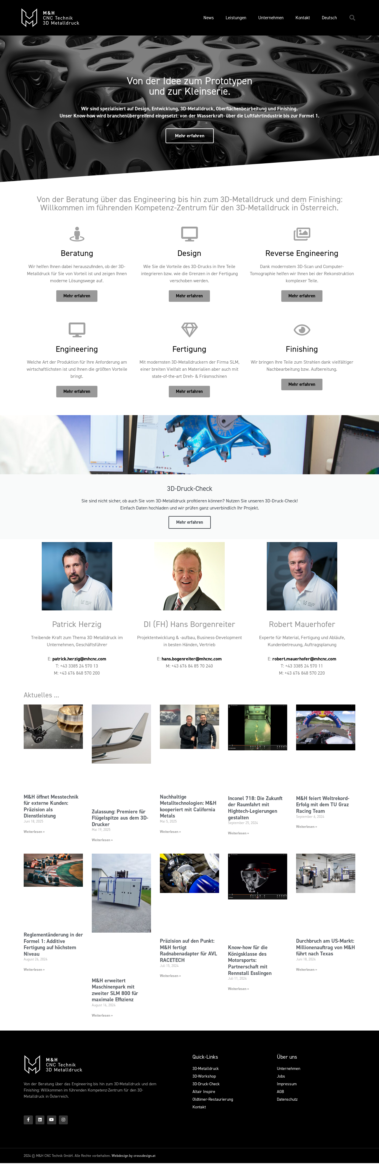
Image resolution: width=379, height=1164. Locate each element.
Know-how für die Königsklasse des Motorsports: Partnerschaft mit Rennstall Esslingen (250, 960)
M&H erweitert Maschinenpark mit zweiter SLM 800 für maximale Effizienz (115, 990)
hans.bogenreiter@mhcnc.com (192, 659)
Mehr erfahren (189, 522)
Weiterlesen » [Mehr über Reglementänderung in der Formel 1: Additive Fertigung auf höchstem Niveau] (34, 969)
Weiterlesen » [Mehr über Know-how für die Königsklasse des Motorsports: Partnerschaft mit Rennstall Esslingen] (238, 988)
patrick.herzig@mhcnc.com (79, 659)
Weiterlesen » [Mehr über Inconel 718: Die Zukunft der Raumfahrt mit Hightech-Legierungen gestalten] (238, 833)
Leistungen (236, 18)
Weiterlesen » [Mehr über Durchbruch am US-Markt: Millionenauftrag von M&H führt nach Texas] (306, 969)
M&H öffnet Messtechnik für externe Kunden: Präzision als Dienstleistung (51, 806)
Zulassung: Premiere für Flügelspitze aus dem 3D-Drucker (120, 818)
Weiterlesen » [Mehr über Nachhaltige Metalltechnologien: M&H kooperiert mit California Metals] (170, 831)
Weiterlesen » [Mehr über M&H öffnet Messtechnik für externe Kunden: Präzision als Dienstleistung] (34, 831)
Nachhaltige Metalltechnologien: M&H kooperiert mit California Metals (188, 806)
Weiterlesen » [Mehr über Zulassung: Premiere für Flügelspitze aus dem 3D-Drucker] (102, 840)
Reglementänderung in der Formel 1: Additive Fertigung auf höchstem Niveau (53, 944)
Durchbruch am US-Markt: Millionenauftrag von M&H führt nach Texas (325, 947)
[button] (352, 18)
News (208, 18)
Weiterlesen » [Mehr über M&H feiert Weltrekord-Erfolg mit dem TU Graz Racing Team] (306, 826)
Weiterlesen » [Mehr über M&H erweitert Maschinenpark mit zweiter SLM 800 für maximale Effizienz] (102, 1015)
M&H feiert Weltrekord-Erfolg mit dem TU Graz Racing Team (322, 805)
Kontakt (303, 18)
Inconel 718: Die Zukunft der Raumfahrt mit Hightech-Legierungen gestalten (255, 808)
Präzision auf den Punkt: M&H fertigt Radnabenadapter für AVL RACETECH (188, 950)
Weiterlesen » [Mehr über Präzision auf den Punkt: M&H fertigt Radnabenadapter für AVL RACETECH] (170, 975)
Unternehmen (271, 18)
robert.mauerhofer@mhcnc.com (304, 659)
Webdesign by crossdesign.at (133, 1156)
